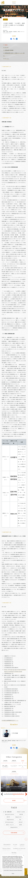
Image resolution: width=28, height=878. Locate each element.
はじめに (7, 47)
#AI (20, 819)
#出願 (7, 31)
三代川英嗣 (14, 733)
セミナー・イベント (22, 766)
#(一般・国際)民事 (7, 811)
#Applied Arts (14, 827)
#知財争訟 (15, 31)
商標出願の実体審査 (9, 50)
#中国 (19, 31)
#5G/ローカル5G (21, 811)
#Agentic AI (18, 817)
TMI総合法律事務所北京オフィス (10, 720)
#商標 (4, 31)
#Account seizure (9, 814)
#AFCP (8, 817)
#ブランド (22, 31)
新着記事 (14, 761)
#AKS (20, 824)
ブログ (22, 761)
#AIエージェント (10, 824)
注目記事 (5, 761)
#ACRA (21, 814)
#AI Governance (9, 822)
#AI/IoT (21, 822)
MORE (14, 800)
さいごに (7, 58)
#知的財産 (10, 31)
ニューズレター (14, 766)
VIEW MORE (14, 832)
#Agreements (10, 819)
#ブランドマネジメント (7, 32)
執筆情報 (14, 772)
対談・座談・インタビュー (5, 766)
